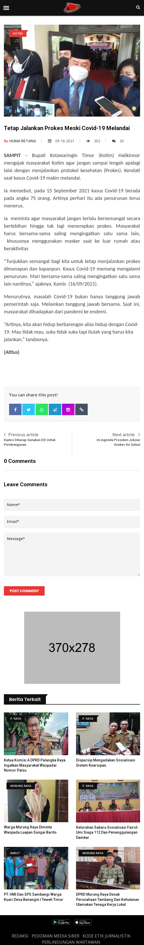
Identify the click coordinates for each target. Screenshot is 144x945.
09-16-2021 (61, 140)
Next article (106, 439)
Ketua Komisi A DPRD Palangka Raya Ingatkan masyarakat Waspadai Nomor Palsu (34, 765)
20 (118, 140)
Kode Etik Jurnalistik (107, 936)
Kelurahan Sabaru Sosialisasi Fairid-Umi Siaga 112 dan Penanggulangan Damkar (107, 832)
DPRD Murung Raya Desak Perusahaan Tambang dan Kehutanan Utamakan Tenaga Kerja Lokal (107, 899)
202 (93, 140)
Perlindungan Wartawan (71, 942)
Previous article (38, 439)
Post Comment (24, 590)
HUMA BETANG (20, 140)
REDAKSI (20, 936)
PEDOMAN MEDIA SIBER (55, 936)
